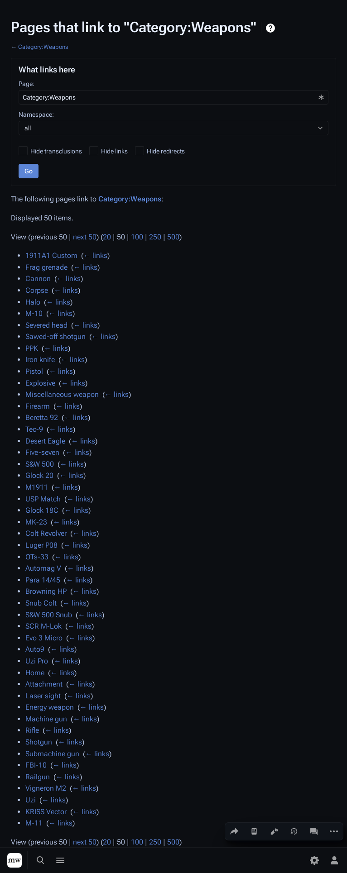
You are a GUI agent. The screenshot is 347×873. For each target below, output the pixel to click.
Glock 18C (41, 510)
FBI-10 (36, 765)
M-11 (34, 823)
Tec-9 (34, 429)
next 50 (84, 237)
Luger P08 (41, 545)
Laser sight (43, 696)
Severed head (46, 325)
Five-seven (42, 452)
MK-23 (36, 522)
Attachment (44, 684)
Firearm (37, 406)
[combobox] (173, 97)
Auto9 (34, 649)
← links (95, 255)
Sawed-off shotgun (55, 336)
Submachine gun (52, 753)
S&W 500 (39, 464)
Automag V (43, 568)
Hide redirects (166, 151)
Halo (32, 302)
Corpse (36, 290)
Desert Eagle (45, 441)
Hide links (114, 151)
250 (155, 237)
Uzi (30, 800)
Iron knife (40, 359)
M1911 (36, 487)
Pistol (34, 371)
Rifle (32, 730)
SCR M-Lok (43, 626)
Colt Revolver (46, 533)
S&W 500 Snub (48, 615)
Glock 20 (39, 475)
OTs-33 (36, 557)
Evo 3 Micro (44, 638)
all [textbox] (27, 128)
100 (137, 237)
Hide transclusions (56, 151)
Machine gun (46, 719)
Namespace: (36, 114)
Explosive (40, 383)
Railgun (37, 777)
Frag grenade (46, 267)
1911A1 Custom (51, 255)
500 (173, 237)
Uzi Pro (36, 661)
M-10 (34, 313)
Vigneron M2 (45, 788)
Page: (26, 83)
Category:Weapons (43, 46)
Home (34, 672)
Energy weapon (49, 707)
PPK (31, 348)
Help (271, 28)
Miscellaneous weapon (62, 394)
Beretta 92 (41, 417)
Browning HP (46, 591)
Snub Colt (41, 603)
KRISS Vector (46, 811)
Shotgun (38, 742)
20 (107, 237)
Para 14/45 (42, 580)
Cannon (38, 278)
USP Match (43, 499)
